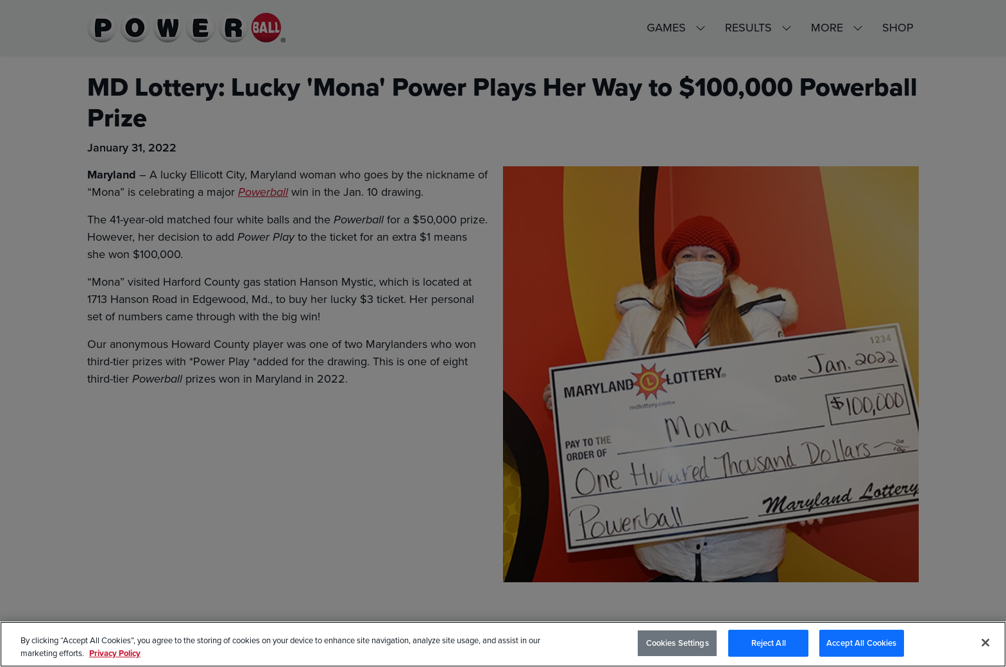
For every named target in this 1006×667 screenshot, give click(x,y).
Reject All (768, 643)
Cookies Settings (677, 643)
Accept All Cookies (861, 643)
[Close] (985, 642)
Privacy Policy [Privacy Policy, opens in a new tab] (115, 653)
